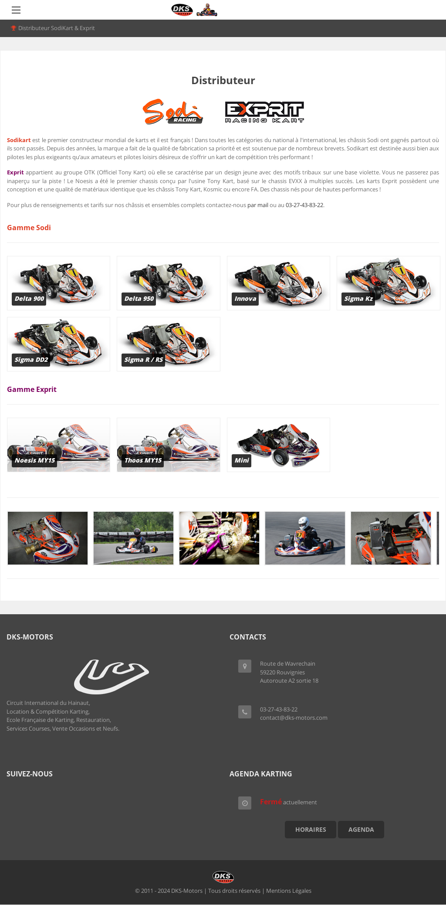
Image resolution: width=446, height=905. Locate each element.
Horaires (310, 829)
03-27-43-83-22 (304, 205)
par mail (257, 205)
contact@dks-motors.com (294, 717)
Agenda (361, 829)
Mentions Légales (288, 891)
